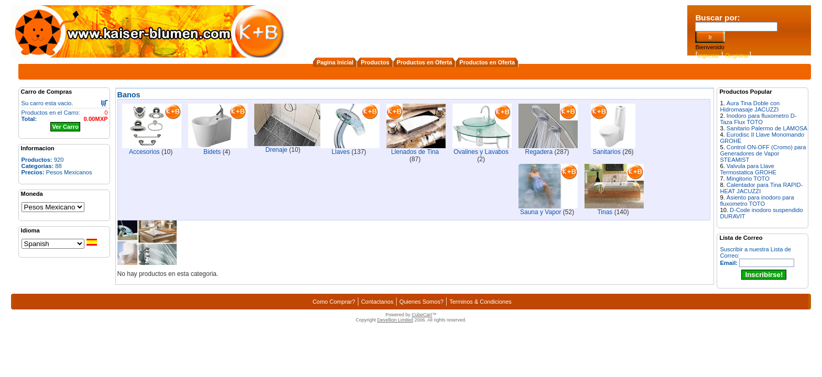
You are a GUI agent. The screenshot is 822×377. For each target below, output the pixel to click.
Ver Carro (65, 127)
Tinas (604, 212)
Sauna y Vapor (540, 212)
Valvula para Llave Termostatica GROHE (748, 169)
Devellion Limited (395, 320)
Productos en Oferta (424, 62)
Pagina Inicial (335, 62)
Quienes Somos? (421, 301)
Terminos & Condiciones (480, 301)
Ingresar (708, 55)
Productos (375, 62)
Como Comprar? (333, 301)
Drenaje (276, 149)
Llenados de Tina (415, 152)
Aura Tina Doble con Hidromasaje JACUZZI (750, 106)
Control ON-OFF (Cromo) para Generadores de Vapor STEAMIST (763, 153)
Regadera (539, 152)
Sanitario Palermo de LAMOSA (767, 128)
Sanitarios (607, 152)
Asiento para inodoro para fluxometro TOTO (757, 200)
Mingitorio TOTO (748, 178)
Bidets (212, 152)
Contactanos (377, 301)
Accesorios (144, 152)
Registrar (737, 55)
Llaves (341, 152)
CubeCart (422, 314)
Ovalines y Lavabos (481, 152)
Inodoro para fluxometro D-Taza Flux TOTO (758, 119)
